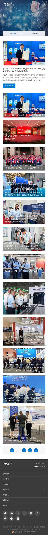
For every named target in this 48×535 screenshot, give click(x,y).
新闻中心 (6, 495)
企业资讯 (13, 33)
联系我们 (6, 500)
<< (12, 450)
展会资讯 (35, 33)
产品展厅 (6, 484)
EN (35, 4)
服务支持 (6, 489)
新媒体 (5, 505)
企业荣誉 (6, 479)
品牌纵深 (6, 474)
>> (36, 450)
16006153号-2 (36, 529)
